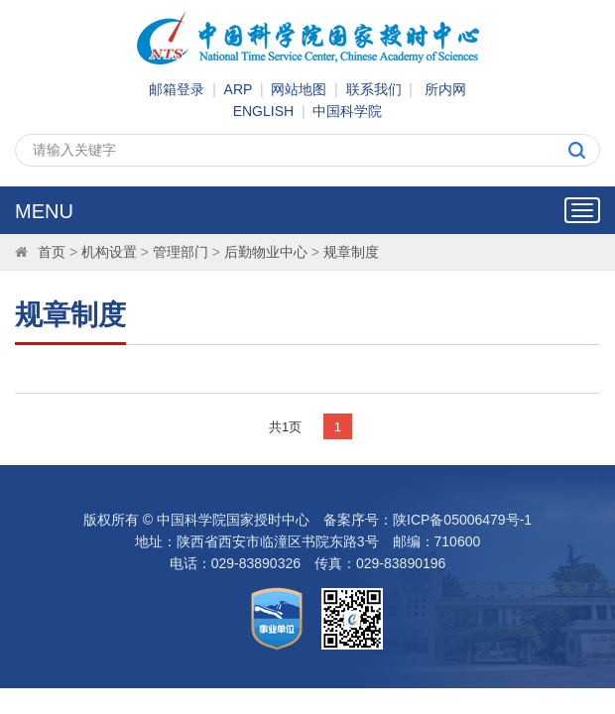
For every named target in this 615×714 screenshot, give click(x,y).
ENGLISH (263, 111)
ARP (238, 89)
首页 (51, 252)
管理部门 (180, 252)
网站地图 (298, 89)
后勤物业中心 (266, 252)
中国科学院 (347, 111)
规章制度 (351, 252)
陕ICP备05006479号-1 (462, 520)
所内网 (445, 89)
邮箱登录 (176, 89)
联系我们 (374, 89)
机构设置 (109, 252)
